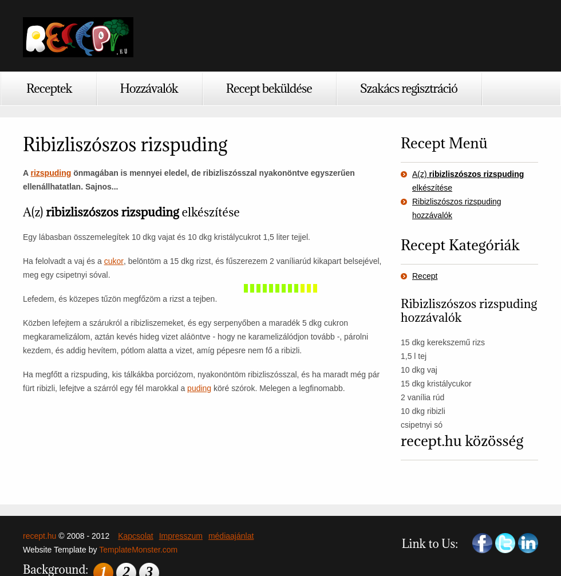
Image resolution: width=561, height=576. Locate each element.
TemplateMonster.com (138, 549)
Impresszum (181, 536)
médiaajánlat (231, 536)
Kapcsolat (135, 536)
